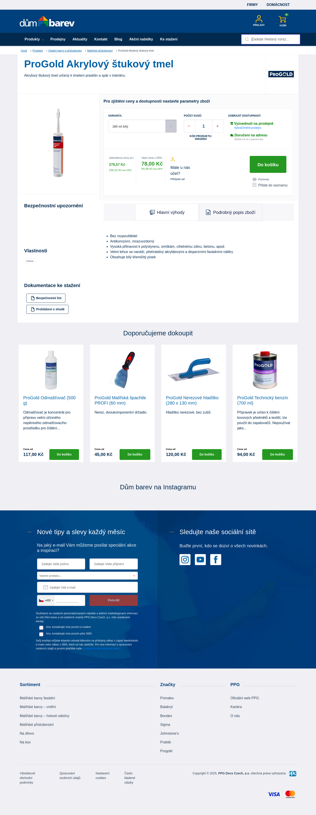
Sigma (165, 724)
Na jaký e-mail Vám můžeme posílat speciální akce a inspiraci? (86, 548)
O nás (235, 716)
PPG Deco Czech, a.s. (234, 773)
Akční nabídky (141, 39)
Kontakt (101, 39)
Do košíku (268, 164)
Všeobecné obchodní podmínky (27, 778)
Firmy (252, 5)
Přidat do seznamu (270, 185)
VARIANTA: (115, 115)
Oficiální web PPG (244, 698)
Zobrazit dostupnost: (244, 115)
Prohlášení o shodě (48, 309)
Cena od (28, 449)
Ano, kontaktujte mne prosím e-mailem (68, 627)
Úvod (24, 50)
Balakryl (166, 707)
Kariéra (236, 707)
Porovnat (261, 179)
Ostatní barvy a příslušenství (65, 50)
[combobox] (270, 39)
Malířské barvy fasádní (37, 698)
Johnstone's (169, 733)
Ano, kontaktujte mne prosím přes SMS (69, 633)
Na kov (25, 742)
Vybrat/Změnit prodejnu (247, 127)
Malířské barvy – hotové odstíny (44, 716)
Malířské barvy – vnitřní (38, 707)
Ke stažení (168, 39)
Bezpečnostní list (46, 298)
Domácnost (278, 5)
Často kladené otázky (129, 778)
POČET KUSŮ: (193, 115)
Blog (118, 39)
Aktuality (79, 39)
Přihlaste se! (178, 179)
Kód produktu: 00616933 (201, 138)
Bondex (166, 716)
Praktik (165, 742)
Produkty (34, 39)
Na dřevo (27, 733)
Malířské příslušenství (100, 50)
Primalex (167, 698)
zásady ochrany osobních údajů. (101, 648)
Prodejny (57, 39)
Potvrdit (113, 600)
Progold (166, 751)
